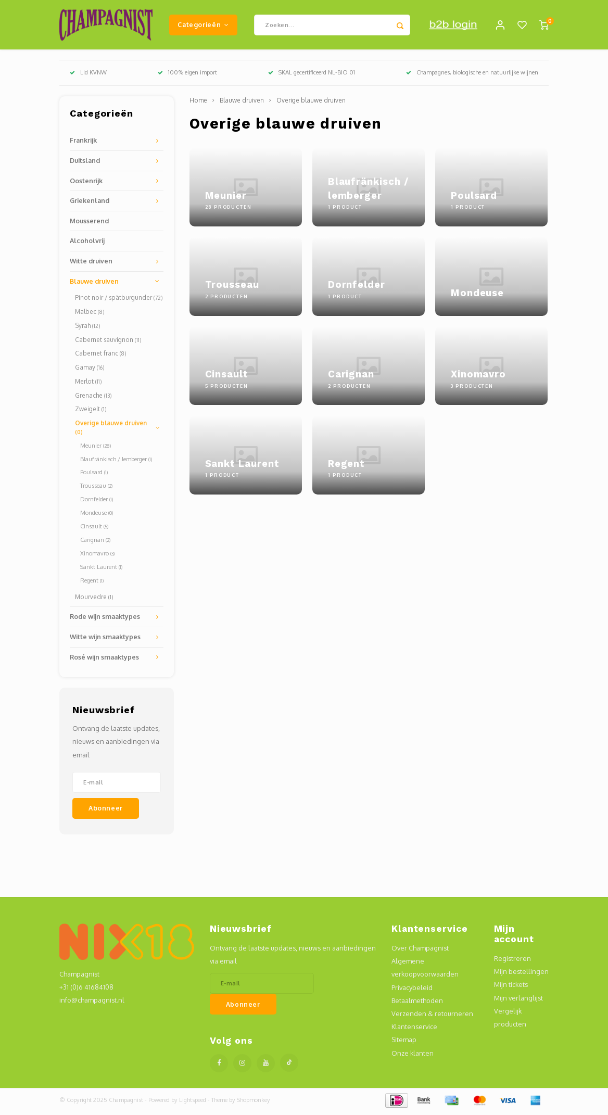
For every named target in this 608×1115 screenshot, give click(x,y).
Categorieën (203, 25)
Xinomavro (97, 556)
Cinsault (94, 529)
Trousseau (96, 488)
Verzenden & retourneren (432, 1016)
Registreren (512, 961)
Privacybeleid (412, 989)
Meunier (95, 447)
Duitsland (85, 163)
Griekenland (89, 203)
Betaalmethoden (417, 1002)
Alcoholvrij (87, 243)
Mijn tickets (511, 987)
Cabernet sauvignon (108, 342)
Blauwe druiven (94, 283)
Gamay (89, 370)
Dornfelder (96, 501)
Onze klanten (412, 1055)
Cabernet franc (100, 356)
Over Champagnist (420, 950)
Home (198, 103)
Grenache (93, 397)
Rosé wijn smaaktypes (104, 659)
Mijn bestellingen (521, 974)
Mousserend (89, 223)
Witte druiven (91, 263)
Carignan (95, 542)
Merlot (88, 384)
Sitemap (403, 1042)
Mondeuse (96, 515)
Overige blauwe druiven (111, 430)
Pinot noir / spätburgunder (118, 300)
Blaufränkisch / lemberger (116, 461)
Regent (92, 582)
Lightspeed (192, 1102)
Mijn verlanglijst (518, 1000)
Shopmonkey (253, 1102)
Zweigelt (90, 411)
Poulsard (94, 474)
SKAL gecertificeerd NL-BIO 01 (311, 75)
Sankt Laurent (101, 569)
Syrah (87, 328)
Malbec (89, 314)
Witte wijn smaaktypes (105, 639)
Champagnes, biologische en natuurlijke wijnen (472, 75)
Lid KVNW (88, 75)
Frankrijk (83, 142)
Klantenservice (414, 1029)
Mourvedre (94, 599)
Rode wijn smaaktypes (105, 619)
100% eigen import (187, 75)
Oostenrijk (86, 183)
